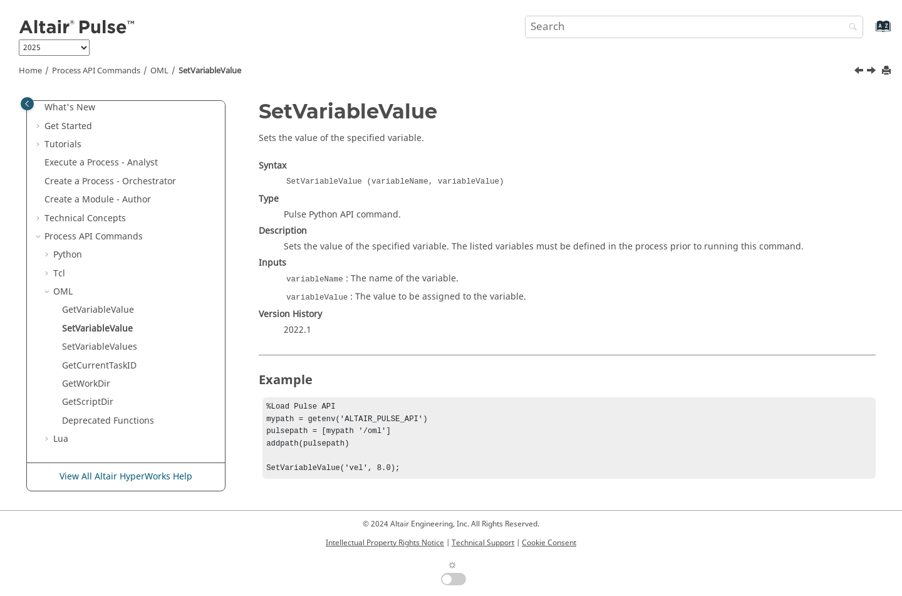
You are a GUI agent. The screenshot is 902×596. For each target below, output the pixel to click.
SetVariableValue (210, 70)
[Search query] (694, 27)
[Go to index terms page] (870, 32)
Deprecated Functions (108, 420)
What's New (69, 107)
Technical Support (483, 542)
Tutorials (62, 144)
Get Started (68, 126)
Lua (60, 439)
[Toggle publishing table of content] (27, 103)
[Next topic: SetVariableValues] (873, 72)
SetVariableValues (99, 346)
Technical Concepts (85, 218)
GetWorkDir (86, 383)
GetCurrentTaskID (99, 365)
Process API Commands (96, 70)
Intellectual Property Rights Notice (385, 542)
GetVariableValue (98, 309)
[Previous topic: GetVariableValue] (860, 72)
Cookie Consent (549, 542)
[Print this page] (888, 71)
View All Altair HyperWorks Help (126, 476)
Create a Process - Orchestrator (110, 181)
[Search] (850, 28)
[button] (39, 108)
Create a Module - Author (97, 199)
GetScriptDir (87, 402)
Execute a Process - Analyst (101, 162)
